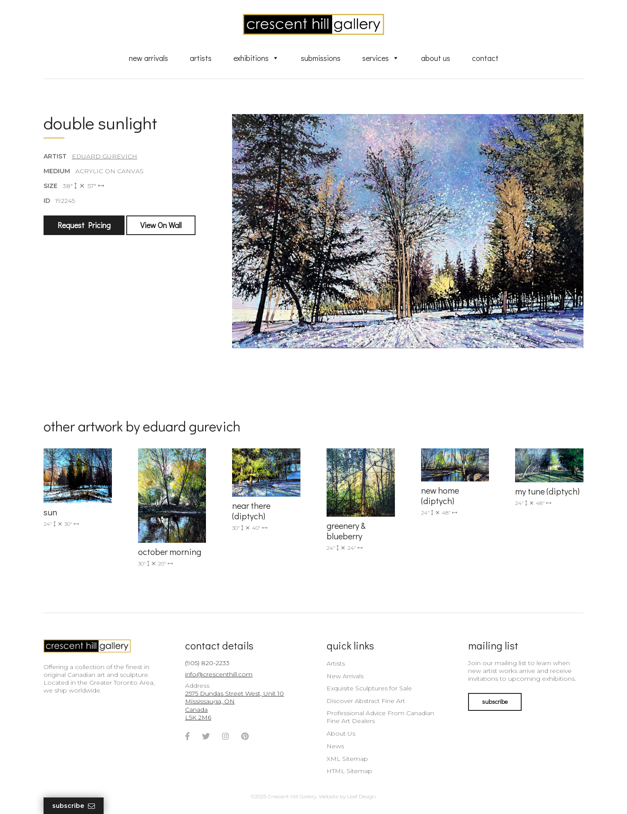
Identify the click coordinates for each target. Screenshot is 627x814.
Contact (485, 58)
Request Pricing (84, 225)
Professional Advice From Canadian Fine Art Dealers (380, 717)
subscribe (495, 701)
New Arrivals (148, 58)
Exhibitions (256, 58)
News (335, 746)
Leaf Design (361, 796)
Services (380, 58)
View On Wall (161, 225)
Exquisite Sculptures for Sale (369, 688)
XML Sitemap (347, 759)
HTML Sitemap (349, 771)
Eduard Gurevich (104, 156)
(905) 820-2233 (207, 663)
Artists (201, 58)
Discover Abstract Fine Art (366, 701)
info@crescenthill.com (219, 674)
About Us (435, 58)
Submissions (320, 58)
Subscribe (73, 806)
